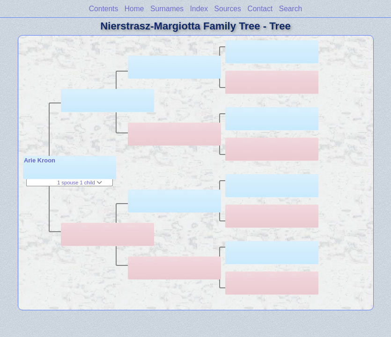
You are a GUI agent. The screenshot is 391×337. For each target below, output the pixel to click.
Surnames (167, 9)
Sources (227, 9)
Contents (103, 9)
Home (134, 9)
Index (199, 9)
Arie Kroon (39, 160)
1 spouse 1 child (79, 182)
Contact (260, 9)
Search (290, 9)
